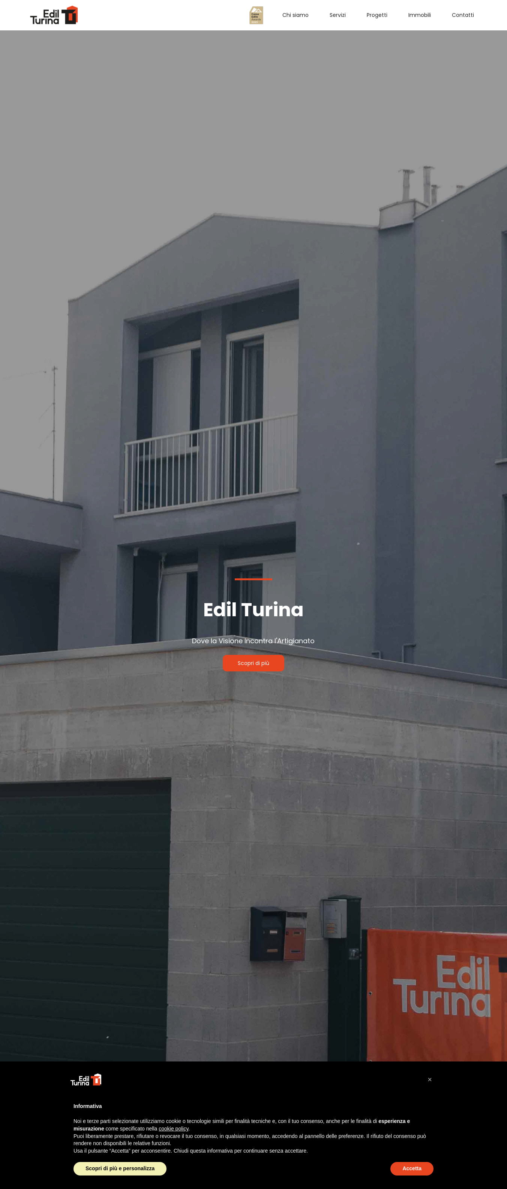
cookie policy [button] (173, 1129)
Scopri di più (253, 663)
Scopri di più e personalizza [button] (120, 1168)
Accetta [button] (412, 1168)
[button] (430, 1079)
